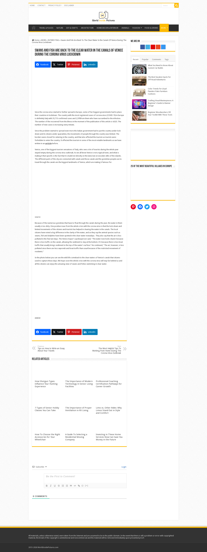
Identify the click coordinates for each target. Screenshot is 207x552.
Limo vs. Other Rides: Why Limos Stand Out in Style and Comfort (109, 410)
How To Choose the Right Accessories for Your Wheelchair (47, 437)
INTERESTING (53, 40)
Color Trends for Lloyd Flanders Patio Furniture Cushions (157, 91)
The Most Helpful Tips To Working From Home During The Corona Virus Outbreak (106, 349)
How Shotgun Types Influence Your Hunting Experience (46, 384)
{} (83, 485)
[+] (86, 485)
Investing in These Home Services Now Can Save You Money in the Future (109, 437)
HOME (32, 5)
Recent (135, 59)
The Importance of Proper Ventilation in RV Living (78, 409)
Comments (156, 59)
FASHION (136, 28)
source (37, 318)
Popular (145, 59)
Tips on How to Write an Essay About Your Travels (52, 348)
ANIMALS (125, 28)
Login (123, 467)
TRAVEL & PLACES (46, 28)
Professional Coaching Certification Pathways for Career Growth (109, 384)
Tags (167, 59)
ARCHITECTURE (87, 28)
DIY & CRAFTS (72, 28)
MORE (163, 28)
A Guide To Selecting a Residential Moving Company (76, 437)
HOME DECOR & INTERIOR (107, 28)
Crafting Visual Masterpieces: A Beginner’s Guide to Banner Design (160, 103)
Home (33, 27)
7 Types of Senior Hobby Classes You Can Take (47, 409)
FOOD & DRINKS (151, 28)
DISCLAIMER (69, 5)
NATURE (59, 28)
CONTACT (41, 5)
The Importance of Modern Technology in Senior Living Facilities (79, 384)
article (48, 143)
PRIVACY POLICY (54, 5)
